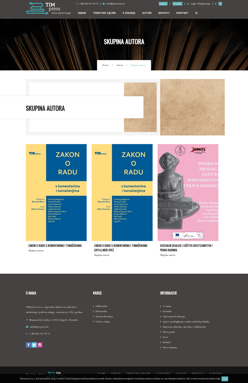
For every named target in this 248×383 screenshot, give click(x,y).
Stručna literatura (104, 316)
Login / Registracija (198, 3)
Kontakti (167, 311)
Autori (147, 12)
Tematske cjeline (104, 12)
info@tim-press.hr (113, 3)
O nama (167, 306)
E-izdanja (129, 12)
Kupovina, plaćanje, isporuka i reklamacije (184, 326)
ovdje (217, 378)
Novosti (163, 12)
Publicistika (101, 306)
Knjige (82, 12)
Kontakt (182, 12)
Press (165, 337)
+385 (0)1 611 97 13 (87, 3)
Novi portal (168, 332)
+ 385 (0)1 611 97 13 (39, 333)
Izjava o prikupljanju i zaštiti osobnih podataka (186, 321)
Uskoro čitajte (103, 321)
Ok (224, 378)
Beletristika (101, 311)
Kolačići (167, 342)
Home (105, 65)
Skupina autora (35, 250)
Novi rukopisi (170, 347)
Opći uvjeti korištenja (174, 316)
